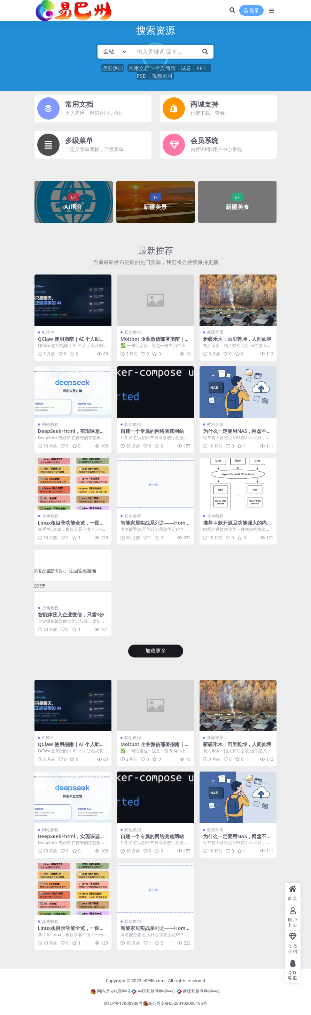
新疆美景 (215, 332)
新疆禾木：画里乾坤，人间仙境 (237, 339)
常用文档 (79, 104)
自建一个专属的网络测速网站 (152, 431)
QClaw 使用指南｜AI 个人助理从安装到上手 (71, 342)
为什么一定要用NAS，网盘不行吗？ (237, 434)
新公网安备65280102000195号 (175, 1003)
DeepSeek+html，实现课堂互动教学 (71, 434)
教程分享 (215, 424)
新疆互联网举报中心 (198, 991)
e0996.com (153, 981)
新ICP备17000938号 (123, 1003)
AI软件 (48, 332)
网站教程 (50, 424)
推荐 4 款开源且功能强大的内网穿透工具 (237, 525)
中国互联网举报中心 (153, 991)
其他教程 (132, 332)
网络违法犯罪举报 (110, 991)
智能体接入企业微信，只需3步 (71, 614)
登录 (251, 10)
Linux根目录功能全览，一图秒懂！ (71, 525)
